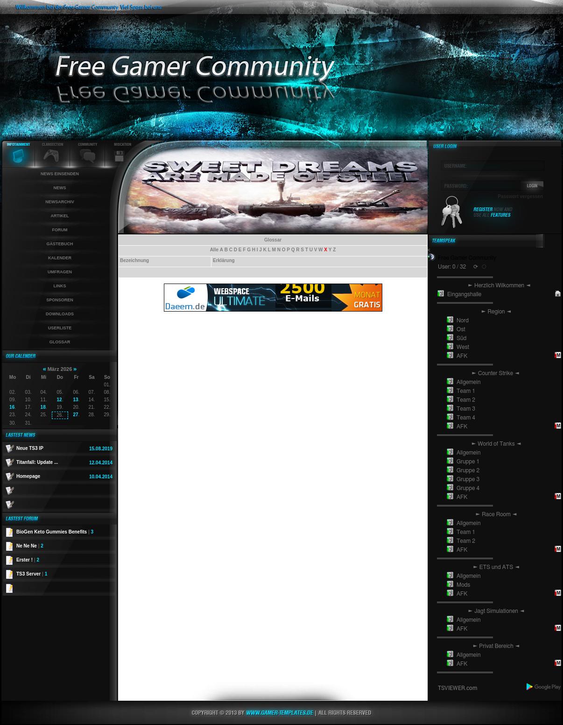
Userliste (60, 328)
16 (11, 407)
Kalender (59, 258)
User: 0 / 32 (452, 267)
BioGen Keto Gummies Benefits (54, 531)
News (60, 187)
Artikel (60, 215)
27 (75, 414)
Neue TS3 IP (29, 448)
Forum (60, 229)
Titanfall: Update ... (37, 462)
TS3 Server (31, 573)
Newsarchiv (59, 201)
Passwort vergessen (520, 196)
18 (43, 407)
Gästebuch (59, 244)
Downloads (60, 314)
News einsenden (60, 173)
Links (60, 286)
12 (59, 399)
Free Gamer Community (467, 258)
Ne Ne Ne (29, 545)
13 (75, 399)
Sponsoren (59, 300)
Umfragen (60, 272)
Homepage (28, 476)
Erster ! (27, 559)
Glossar (59, 342)
